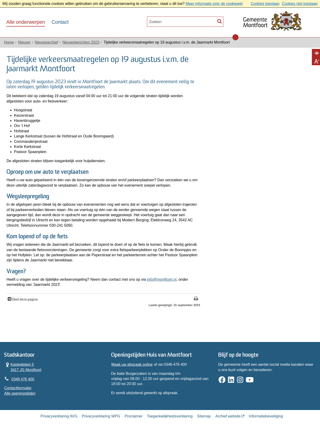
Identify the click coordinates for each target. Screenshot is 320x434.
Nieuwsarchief (46, 42)
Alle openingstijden (19, 393)
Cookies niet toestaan (300, 4)
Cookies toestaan (265, 4)
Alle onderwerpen (25, 22)
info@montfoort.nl (162, 279)
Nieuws (24, 42)
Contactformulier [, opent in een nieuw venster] (17, 388)
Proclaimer (133, 416)
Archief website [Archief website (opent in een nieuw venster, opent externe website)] (228, 416)
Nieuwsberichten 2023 (80, 42)
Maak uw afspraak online (132, 364)
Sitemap (204, 416)
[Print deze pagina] (196, 299)
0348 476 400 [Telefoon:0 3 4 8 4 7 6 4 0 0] (22, 379)
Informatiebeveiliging (266, 416)
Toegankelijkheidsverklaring (170, 416)
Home (9, 42)
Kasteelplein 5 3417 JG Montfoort (22, 367)
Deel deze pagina (24, 299)
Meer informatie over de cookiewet (214, 4)
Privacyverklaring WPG (101, 416)
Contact (59, 22)
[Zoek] (219, 21)
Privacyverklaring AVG (59, 416)
